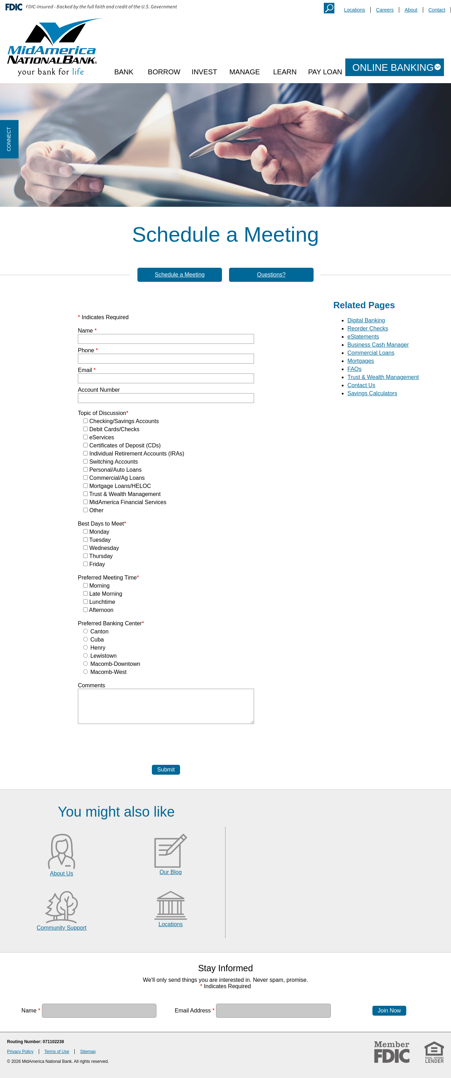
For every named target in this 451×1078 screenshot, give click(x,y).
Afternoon (98, 610)
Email (87, 370)
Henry (94, 648)
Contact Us (361, 385)
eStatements (363, 337)
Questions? (271, 275)
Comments (91, 685)
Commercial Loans (370, 353)
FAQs (354, 369)
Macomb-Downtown (111, 664)
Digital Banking (366, 320)
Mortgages (360, 361)
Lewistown (100, 656)
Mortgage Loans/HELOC (117, 486)
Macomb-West (104, 672)
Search (329, 8)
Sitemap (87, 1051)
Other (93, 510)
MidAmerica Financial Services (124, 502)
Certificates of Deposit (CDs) (122, 445)
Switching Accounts (110, 462)
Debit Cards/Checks (111, 429)
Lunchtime (99, 602)
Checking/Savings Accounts (121, 421)
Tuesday (97, 540)
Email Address (195, 1011)
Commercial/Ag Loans (114, 478)
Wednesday (101, 548)
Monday (96, 532)
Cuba (93, 640)
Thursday (98, 556)
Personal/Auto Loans (112, 470)
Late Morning (102, 594)
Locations (354, 10)
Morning (96, 586)
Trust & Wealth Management (122, 494)
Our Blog (171, 872)
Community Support (61, 928)
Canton (96, 631)
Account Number (99, 390)
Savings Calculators (372, 393)
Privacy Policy (20, 1051)
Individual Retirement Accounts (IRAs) (133, 454)
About (411, 10)
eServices (98, 437)
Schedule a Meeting (179, 275)
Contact (436, 10)
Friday (94, 564)
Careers (385, 10)
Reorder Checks (367, 329)
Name (87, 331)
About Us (61, 873)
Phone (88, 350)
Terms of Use (56, 1051)
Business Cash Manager (378, 345)
